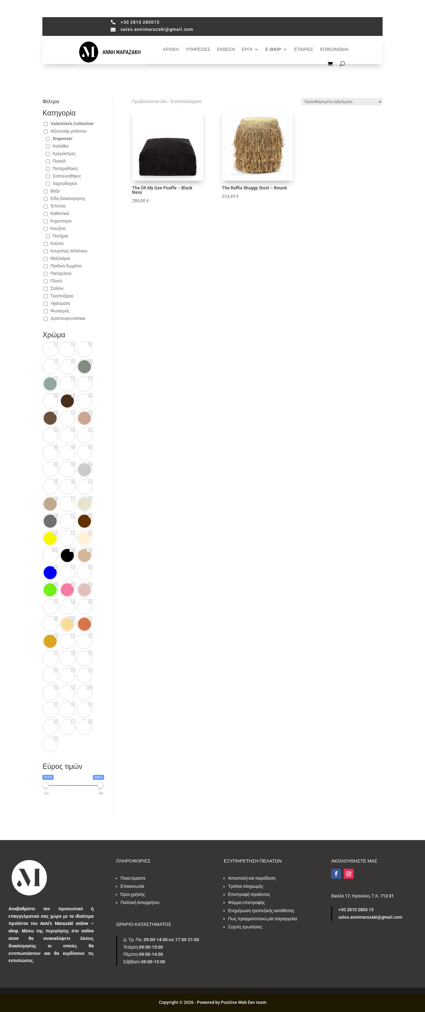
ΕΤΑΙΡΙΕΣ (303, 49)
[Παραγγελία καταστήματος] (342, 101)
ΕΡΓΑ (247, 49)
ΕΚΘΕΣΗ (226, 49)
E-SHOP (273, 49)
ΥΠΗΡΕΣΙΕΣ (198, 49)
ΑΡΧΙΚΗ (171, 49)
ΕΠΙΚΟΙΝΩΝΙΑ (334, 49)
